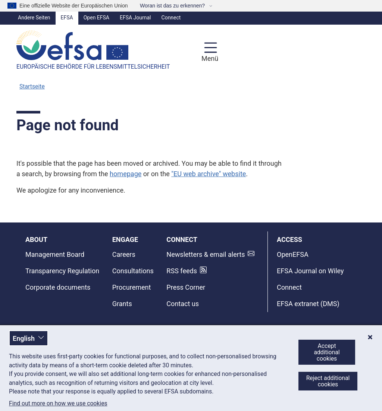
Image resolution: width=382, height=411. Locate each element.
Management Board (54, 254)
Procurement (131, 287)
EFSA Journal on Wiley (310, 271)
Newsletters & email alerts (205, 254)
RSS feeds (181, 271)
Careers (123, 254)
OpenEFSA (293, 254)
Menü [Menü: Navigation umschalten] (208, 58)
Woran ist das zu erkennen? (173, 6)
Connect (171, 18)
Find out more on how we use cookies (58, 404)
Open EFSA (96, 18)
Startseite (32, 86)
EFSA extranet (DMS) (308, 304)
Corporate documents (57, 287)
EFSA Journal (135, 18)
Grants (122, 304)
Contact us (182, 304)
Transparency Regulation (62, 271)
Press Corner (185, 287)
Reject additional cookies (328, 381)
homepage (125, 174)
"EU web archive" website (208, 174)
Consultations (133, 271)
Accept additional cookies (326, 352)
